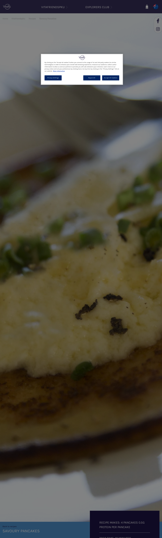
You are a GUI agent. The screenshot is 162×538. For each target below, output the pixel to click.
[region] (82, 69)
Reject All (91, 78)
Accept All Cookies (110, 78)
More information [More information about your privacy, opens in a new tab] (59, 71)
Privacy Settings (53, 78)
